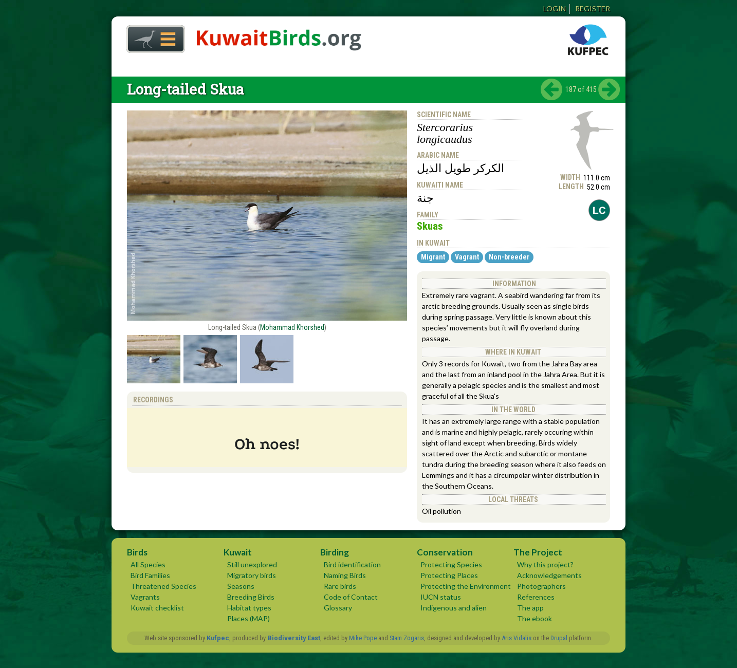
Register (592, 8)
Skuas (430, 226)
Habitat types (249, 607)
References (536, 596)
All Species (148, 564)
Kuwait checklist (157, 607)
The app (530, 607)
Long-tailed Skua (185, 89)
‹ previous (551, 89)
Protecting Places (449, 575)
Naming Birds (345, 575)
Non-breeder (509, 257)
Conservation (445, 552)
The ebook (534, 618)
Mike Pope (363, 638)
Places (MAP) (248, 618)
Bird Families (150, 575)
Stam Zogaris (407, 638)
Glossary (338, 607)
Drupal (558, 638)
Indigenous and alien (453, 607)
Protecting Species (451, 564)
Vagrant (467, 257)
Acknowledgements (549, 575)
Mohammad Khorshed (292, 327)
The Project (537, 552)
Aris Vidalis (516, 638)
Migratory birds (251, 575)
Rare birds (340, 586)
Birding (334, 552)
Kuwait (238, 552)
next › (609, 89)
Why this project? (545, 564)
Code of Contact (351, 596)
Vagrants (145, 596)
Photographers (541, 586)
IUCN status (440, 596)
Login (554, 8)
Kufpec (218, 638)
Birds (137, 552)
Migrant (433, 257)
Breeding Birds (250, 596)
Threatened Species (163, 586)
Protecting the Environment (465, 586)
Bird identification (352, 564)
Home (152, 36)
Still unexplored (252, 564)
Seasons (240, 586)
